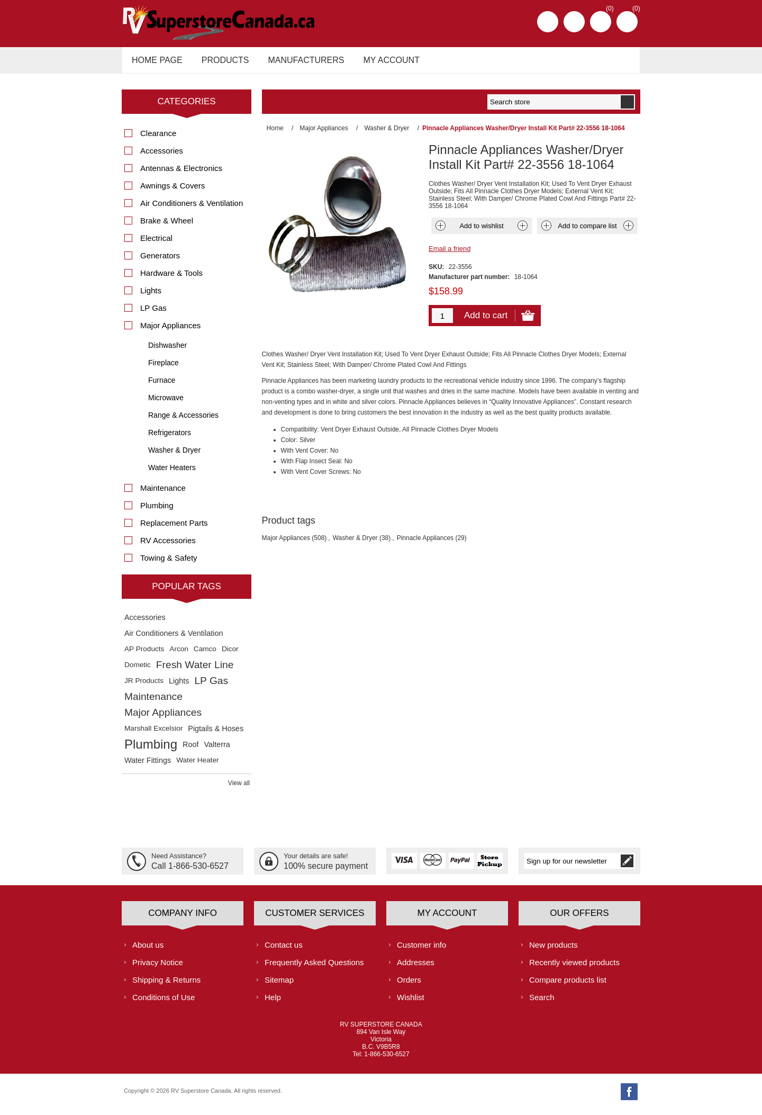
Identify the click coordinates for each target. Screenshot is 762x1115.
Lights (150, 296)
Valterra (217, 750)
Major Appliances (286, 543)
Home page (155, 62)
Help (273, 1002)
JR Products (144, 686)
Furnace (161, 386)
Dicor (230, 655)
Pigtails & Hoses (215, 734)
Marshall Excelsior (153, 734)
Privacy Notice (157, 967)
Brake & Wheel (166, 226)
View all (239, 789)
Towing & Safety (168, 563)
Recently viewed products (574, 967)
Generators (160, 261)
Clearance (158, 138)
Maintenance (163, 493)
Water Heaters (172, 473)
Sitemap (279, 985)
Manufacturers (299, 62)
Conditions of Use (163, 1002)
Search (542, 1002)
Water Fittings (147, 766)
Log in (574, 21)
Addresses (415, 967)
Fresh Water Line (194, 670)
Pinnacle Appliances (425, 543)
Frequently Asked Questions (314, 967)
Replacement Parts (174, 528)
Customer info (421, 950)
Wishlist (410, 1002)
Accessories (161, 156)
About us (148, 950)
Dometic (137, 671)
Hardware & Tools (171, 278)
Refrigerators (169, 438)
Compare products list (567, 985)
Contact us (284, 950)
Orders (409, 985)
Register (547, 21)
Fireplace (163, 368)
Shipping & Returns (166, 985)
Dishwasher (167, 351)
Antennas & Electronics (181, 173)
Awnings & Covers (172, 191)
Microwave (166, 403)
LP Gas (153, 313)
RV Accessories (168, 546)
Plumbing (157, 511)
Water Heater (197, 766)
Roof (190, 750)
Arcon (178, 655)
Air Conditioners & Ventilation (191, 208)
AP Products (144, 655)
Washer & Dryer (355, 543)
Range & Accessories (183, 421)
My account (382, 62)
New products (553, 950)
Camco (205, 655)
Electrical (156, 243)
